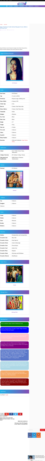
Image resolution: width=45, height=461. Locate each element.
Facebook (30, 431)
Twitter (34, 431)
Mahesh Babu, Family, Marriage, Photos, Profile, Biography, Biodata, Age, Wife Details (39, 458)
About (1, 0)
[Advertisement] (22, 15)
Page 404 (10, 0)
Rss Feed (38, 431)
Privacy (7, 0)
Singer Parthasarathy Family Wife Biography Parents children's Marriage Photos (7, 418)
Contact (4, 0)
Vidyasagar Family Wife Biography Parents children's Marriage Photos (22, 418)
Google (6, 394)
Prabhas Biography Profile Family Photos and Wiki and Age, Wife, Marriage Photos (39, 452)
